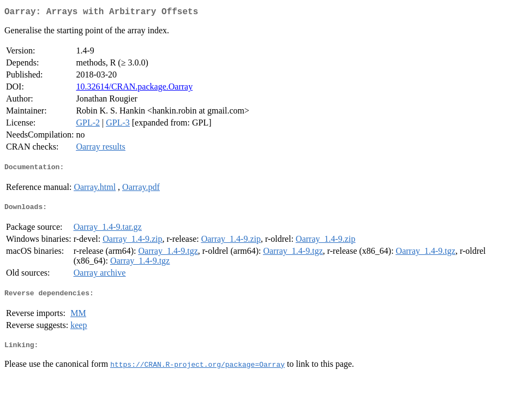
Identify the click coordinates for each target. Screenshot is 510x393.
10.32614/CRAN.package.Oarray (134, 88)
